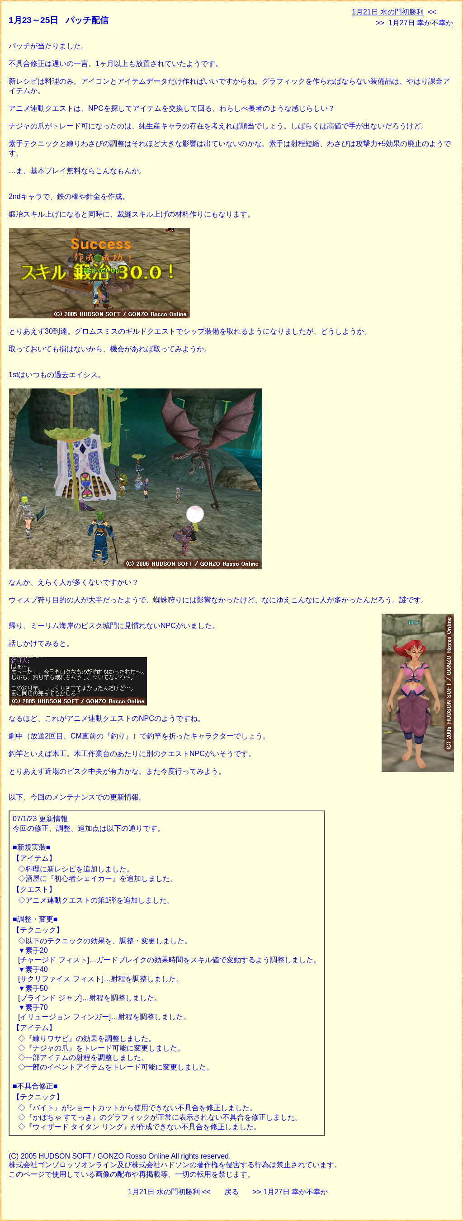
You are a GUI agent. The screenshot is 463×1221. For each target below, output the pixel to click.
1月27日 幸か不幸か (420, 23)
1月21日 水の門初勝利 (388, 12)
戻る (231, 1192)
